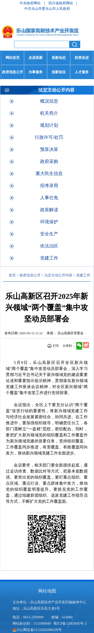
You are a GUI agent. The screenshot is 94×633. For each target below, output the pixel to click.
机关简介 (49, 113)
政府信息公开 (12, 72)
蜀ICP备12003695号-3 (70, 623)
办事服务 (36, 72)
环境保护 (49, 221)
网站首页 (13, 58)
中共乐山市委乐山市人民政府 (47, 9)
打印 (56, 346)
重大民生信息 (49, 173)
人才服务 (82, 72)
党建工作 (49, 258)
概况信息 (49, 101)
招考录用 (49, 185)
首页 (12, 275)
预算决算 (49, 149)
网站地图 (47, 591)
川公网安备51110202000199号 (37, 630)
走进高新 (36, 58)
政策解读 (49, 209)
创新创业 (59, 72)
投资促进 (82, 58)
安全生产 (49, 233)
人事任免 (49, 197)
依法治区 (49, 245)
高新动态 (59, 58)
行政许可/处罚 (49, 137)
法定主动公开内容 (58, 275)
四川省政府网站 (61, 3)
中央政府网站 (31, 3)
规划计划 (49, 125)
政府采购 (49, 161)
